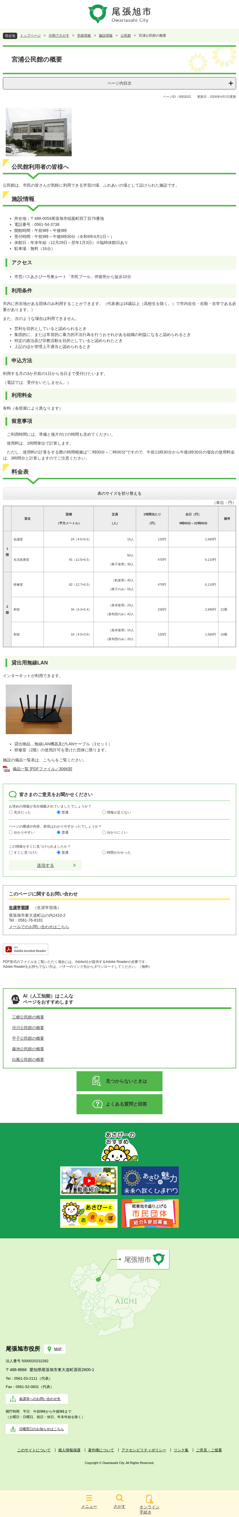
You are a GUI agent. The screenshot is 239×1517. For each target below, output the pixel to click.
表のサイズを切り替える (119, 493)
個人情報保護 (69, 1450)
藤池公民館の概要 (28, 1049)
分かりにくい (117, 832)
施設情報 (106, 36)
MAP (58, 1349)
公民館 (126, 36)
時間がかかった (119, 853)
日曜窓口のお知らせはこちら (41, 1429)
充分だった (22, 812)
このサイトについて (34, 1450)
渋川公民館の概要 (28, 1027)
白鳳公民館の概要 (28, 1059)
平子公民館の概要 (28, 1038)
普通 (65, 812)
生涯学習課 (19, 907)
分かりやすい (24, 832)
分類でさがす (59, 36)
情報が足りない (119, 812)
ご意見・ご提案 (209, 1450)
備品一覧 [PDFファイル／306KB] (42, 769)
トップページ (30, 36)
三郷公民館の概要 (28, 1017)
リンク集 (181, 1450)
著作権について (101, 1450)
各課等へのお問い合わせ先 (39, 1399)
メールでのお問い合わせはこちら (39, 926)
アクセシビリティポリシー (144, 1450)
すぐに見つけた (26, 853)
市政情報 (84, 36)
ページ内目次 (119, 83)
